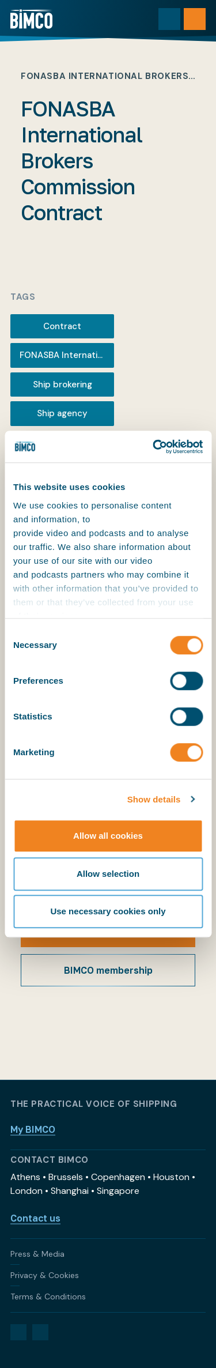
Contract (62, 326)
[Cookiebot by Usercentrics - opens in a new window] (154, 446)
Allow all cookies (108, 836)
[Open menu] (195, 19)
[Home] (31, 19)
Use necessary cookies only (107, 911)
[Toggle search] (169, 19)
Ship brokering (62, 384)
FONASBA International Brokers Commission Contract (67, 355)
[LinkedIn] (18, 1332)
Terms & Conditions (48, 1296)
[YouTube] (40, 1332)
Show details (154, 799)
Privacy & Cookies (44, 1275)
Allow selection (108, 874)
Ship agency (62, 413)
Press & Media (37, 1254)
